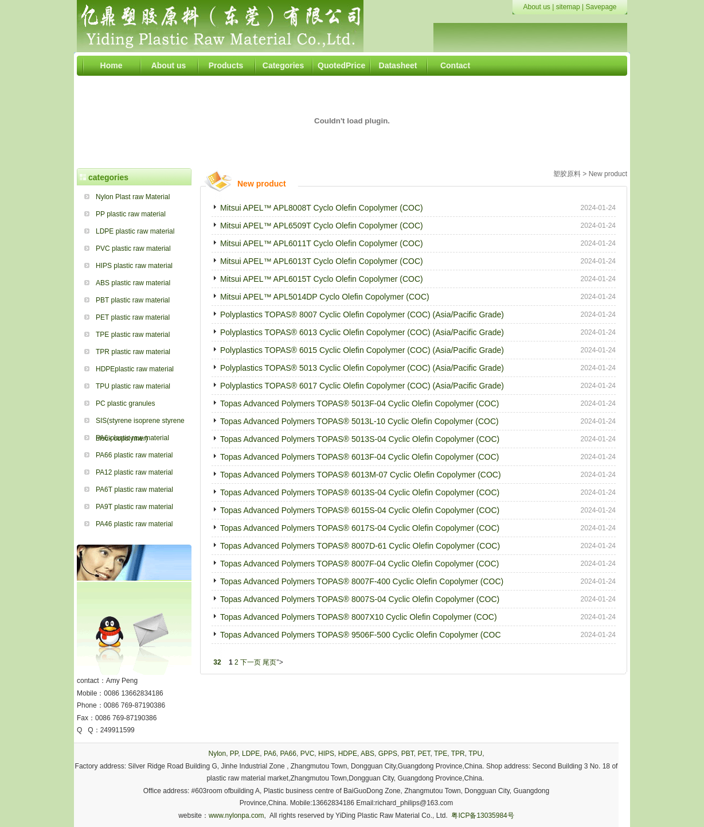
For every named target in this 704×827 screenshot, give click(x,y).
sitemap (568, 7)
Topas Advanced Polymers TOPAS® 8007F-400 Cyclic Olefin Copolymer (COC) (361, 581)
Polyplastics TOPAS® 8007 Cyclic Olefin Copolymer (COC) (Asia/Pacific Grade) (362, 314)
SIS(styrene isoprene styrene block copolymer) (140, 423)
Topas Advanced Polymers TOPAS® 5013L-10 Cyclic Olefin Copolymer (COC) (359, 421)
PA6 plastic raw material (132, 438)
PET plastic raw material (133, 317)
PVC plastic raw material (133, 248)
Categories (283, 65)
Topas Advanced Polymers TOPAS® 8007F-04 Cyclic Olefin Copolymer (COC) (359, 563)
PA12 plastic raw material (134, 472)
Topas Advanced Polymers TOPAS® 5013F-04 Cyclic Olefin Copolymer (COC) (359, 403)
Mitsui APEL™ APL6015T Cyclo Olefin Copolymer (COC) (321, 279)
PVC (307, 754)
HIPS (326, 754)
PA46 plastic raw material (134, 524)
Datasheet (398, 65)
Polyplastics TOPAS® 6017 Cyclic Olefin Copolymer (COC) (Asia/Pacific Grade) (362, 385)
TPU (475, 754)
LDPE (251, 754)
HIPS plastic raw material (134, 266)
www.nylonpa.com (236, 816)
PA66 (288, 754)
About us (536, 7)
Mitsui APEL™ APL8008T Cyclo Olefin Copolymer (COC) (321, 207)
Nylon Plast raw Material (133, 197)
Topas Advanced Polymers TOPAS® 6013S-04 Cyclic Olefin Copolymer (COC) (359, 492)
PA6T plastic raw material (134, 490)
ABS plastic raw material (133, 283)
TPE (440, 754)
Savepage (600, 7)
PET (423, 754)
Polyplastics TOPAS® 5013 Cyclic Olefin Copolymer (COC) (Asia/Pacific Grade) (362, 367)
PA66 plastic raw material (134, 455)
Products (226, 65)
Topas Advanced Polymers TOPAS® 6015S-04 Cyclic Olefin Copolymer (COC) (359, 510)
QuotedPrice (340, 65)
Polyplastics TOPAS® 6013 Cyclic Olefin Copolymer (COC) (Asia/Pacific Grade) (362, 332)
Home (111, 65)
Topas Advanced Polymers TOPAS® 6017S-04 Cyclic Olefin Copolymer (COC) (359, 528)
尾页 (269, 662)
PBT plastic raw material (133, 300)
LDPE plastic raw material (135, 231)
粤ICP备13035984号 (482, 816)
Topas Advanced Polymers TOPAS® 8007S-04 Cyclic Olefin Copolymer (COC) (359, 599)
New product (608, 174)
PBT (407, 754)
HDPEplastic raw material (135, 369)
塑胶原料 (567, 174)
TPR (458, 754)
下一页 (250, 662)
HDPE (347, 754)
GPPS (387, 754)
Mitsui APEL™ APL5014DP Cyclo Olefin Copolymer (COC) (324, 296)
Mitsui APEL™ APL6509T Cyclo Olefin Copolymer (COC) (321, 225)
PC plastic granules (125, 403)
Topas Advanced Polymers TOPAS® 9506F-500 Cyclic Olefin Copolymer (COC (360, 634)
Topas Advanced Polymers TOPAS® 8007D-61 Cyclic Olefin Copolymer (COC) (360, 545)
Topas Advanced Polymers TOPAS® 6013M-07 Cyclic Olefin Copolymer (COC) (360, 474)
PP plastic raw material (131, 214)
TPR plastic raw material (133, 352)
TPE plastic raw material (133, 335)
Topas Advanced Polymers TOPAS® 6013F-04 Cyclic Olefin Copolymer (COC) (359, 456)
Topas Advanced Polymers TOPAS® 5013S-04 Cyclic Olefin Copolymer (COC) (359, 439)
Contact (455, 65)
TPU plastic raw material (133, 386)
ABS (367, 754)
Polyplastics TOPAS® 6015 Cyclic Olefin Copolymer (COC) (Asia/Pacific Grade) (362, 350)
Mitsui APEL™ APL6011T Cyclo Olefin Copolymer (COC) (321, 243)
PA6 (270, 754)
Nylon (217, 754)
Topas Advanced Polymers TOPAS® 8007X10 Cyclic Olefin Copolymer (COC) (358, 617)
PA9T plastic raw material (134, 507)
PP (234, 754)
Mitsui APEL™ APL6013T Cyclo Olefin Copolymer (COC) (321, 261)
